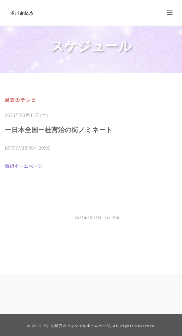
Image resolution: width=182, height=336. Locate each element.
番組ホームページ (23, 166)
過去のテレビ (20, 99)
